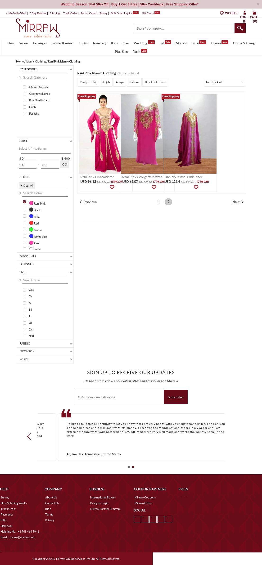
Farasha (34, 113)
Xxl (31, 329)
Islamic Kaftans (38, 87)
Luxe (199, 42)
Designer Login (99, 503)
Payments (7, 514)
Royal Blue (38, 236)
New (10, 43)
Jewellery (99, 43)
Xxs (31, 289)
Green (35, 229)
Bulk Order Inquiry (121, 13)
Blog (48, 509)
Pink (34, 243)
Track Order (70, 13)
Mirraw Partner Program (105, 509)
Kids (114, 43)
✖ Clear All (26, 185)
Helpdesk (6, 526)
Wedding (144, 42)
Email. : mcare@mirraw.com (18, 537)
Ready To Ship (88, 82)
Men (125, 43)
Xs (30, 296)
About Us (51, 497)
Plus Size (121, 51)
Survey (103, 13)
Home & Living (244, 43)
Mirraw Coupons (145, 497)
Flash (139, 51)
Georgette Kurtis (39, 93)
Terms (49, 514)
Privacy (49, 520)
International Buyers (103, 497)
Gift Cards (151, 13)
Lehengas (40, 43)
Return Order (88, 13)
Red (34, 223)
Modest (181, 43)
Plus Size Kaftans (39, 100)
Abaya (120, 82)
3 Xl (31, 336)
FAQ (4, 520)
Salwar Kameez (62, 43)
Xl (30, 323)
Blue (34, 216)
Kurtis (83, 43)
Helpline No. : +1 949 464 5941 (20, 531)
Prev (30, 436)
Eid (165, 42)
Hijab (32, 107)
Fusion (219, 42)
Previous (90, 202)
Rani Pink (37, 203)
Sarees (23, 43)
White (35, 249)
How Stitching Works (14, 503)
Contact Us (52, 503)
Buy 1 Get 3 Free (155, 82)
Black (35, 209)
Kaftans (134, 82)
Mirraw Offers (143, 503)
